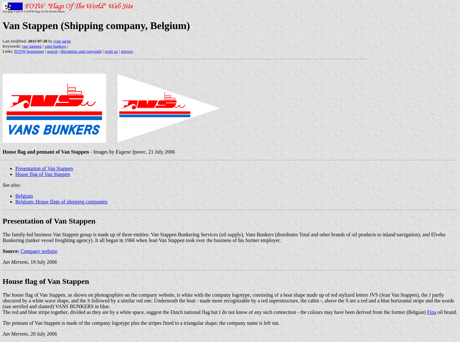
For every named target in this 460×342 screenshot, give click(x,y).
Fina (431, 312)
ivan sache (62, 41)
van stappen (32, 46)
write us (111, 51)
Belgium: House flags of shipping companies (61, 201)
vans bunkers (55, 46)
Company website (38, 251)
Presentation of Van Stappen (44, 168)
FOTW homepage (29, 51)
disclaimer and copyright (81, 51)
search (52, 51)
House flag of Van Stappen (42, 174)
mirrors (127, 51)
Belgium (24, 196)
